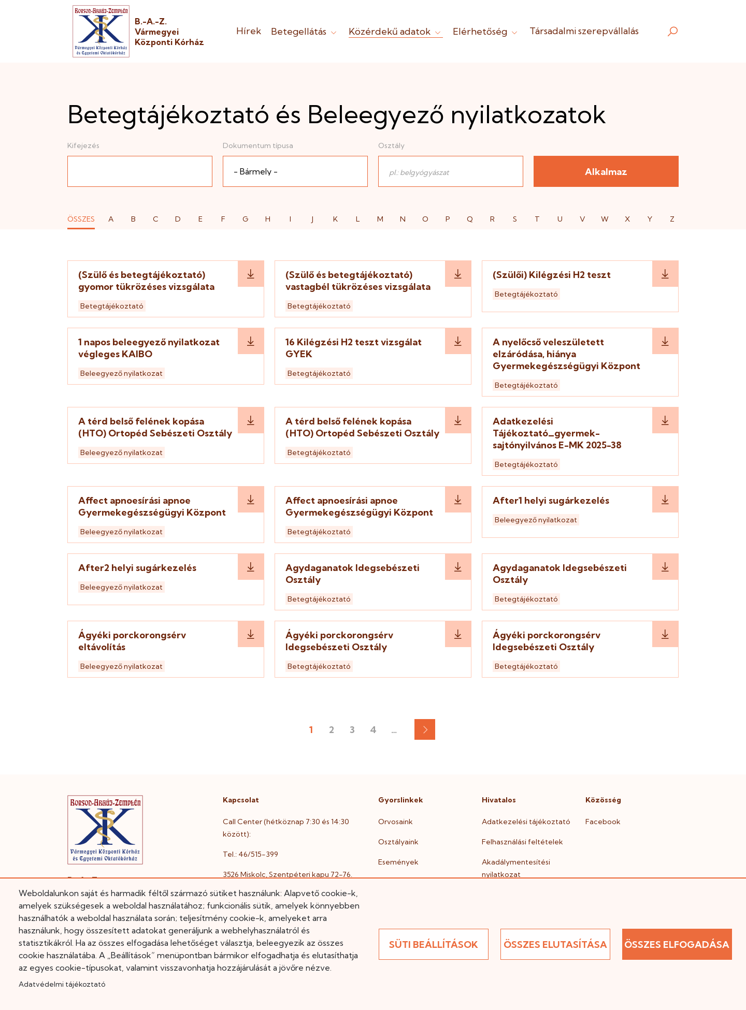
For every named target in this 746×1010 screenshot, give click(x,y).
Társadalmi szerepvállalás (584, 31)
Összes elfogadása (676, 944)
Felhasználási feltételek (522, 841)
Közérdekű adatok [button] (396, 31)
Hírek (248, 31)
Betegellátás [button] (305, 31)
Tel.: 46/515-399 (250, 854)
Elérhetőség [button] (486, 31)
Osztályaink (398, 841)
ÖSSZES (81, 219)
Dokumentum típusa (258, 145)
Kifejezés (83, 145)
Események (398, 862)
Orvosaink (395, 821)
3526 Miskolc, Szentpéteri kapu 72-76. (287, 874)
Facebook (603, 821)
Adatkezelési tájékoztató (526, 821)
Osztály (391, 145)
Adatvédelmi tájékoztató (62, 984)
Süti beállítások (433, 944)
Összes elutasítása (555, 944)
